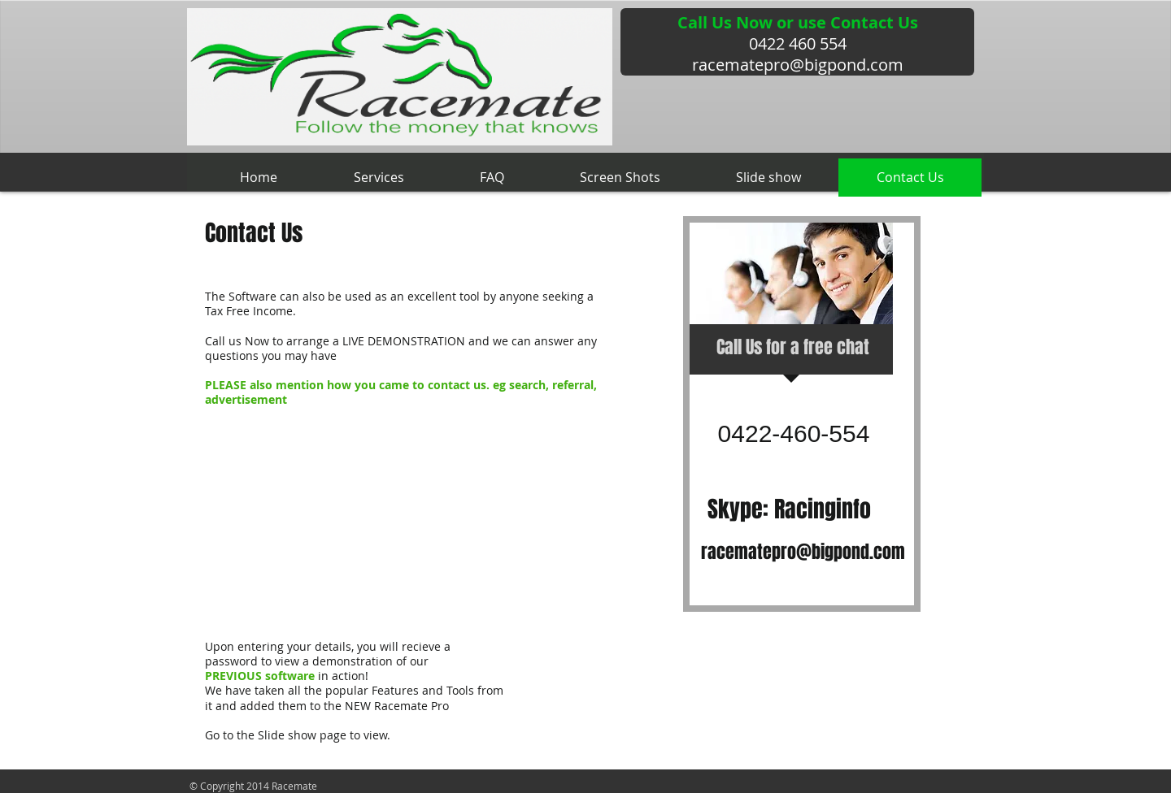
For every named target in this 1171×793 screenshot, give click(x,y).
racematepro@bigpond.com (797, 65)
